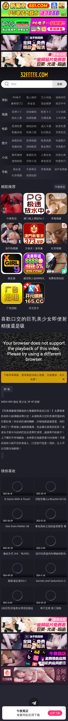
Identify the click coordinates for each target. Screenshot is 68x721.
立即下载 (55, 713)
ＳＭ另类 (61, 117)
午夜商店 (31, 169)
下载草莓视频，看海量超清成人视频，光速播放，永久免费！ (34, 377)
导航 (5, 172)
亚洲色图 (31, 140)
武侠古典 (61, 154)
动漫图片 (61, 140)
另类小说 (31, 161)
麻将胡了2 (17, 103)
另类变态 (61, 132)
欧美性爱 (61, 126)
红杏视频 (17, 175)
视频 (5, 114)
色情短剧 (31, 175)
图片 (5, 143)
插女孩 (17, 169)
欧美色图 (46, 140)
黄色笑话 (46, 161)
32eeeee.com (34, 75)
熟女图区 (46, 146)
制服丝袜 (17, 132)
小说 (5, 157)
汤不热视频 (60, 169)
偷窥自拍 (17, 140)
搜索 (59, 84)
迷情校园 (17, 161)
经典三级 (31, 132)
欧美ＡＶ (46, 111)
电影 (5, 129)
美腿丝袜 (17, 146)
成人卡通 (46, 126)
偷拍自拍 (31, 126)
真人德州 (31, 97)
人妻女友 (46, 154)
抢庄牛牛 (61, 103)
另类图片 (61, 146)
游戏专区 (61, 97)
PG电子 (17, 97)
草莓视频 (46, 169)
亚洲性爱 (17, 126)
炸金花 (31, 103)
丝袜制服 (31, 117)
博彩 (5, 100)
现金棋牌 (46, 103)
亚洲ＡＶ (17, 111)
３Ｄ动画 (61, 111)
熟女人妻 (17, 117)
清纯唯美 (31, 146)
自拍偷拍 (31, 111)
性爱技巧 (61, 161)
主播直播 (46, 117)
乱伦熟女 (46, 132)
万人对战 (46, 97)
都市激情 (17, 154)
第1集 (7, 389)
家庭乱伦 (31, 154)
